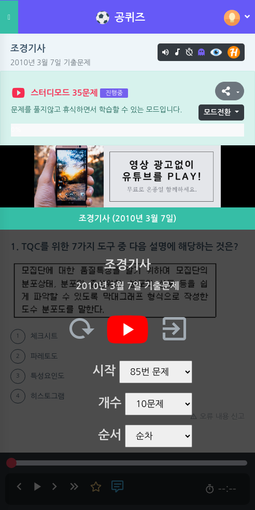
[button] (229, 91)
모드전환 (217, 112)
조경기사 (28, 48)
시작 (104, 371)
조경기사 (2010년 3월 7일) (128, 218)
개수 (109, 403)
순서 (109, 435)
